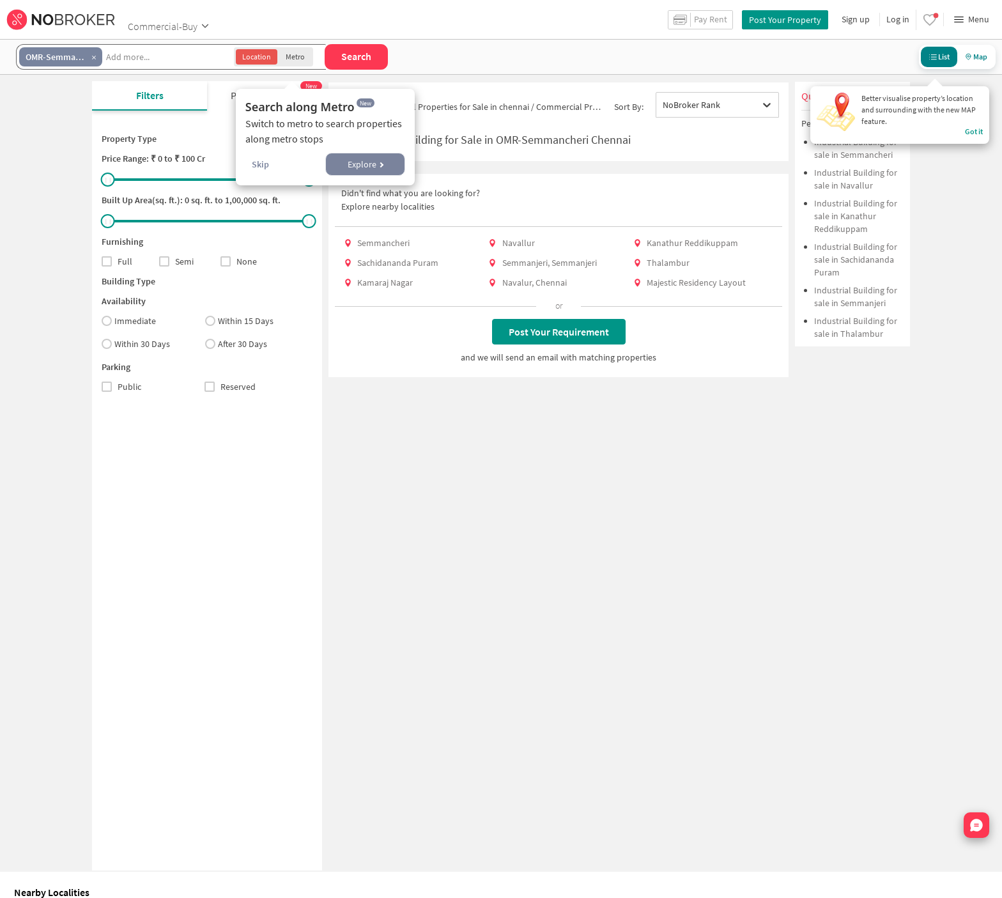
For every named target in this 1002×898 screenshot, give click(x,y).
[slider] (108, 180)
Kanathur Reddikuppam (692, 243)
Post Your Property (785, 20)
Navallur (518, 243)
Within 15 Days (239, 321)
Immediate (129, 321)
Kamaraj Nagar (385, 282)
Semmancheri (383, 243)
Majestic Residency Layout (696, 282)
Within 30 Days (136, 344)
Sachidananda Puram (397, 262)
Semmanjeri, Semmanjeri (549, 262)
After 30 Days (236, 344)
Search (356, 56)
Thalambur (668, 262)
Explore (365, 164)
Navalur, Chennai (534, 282)
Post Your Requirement (559, 331)
